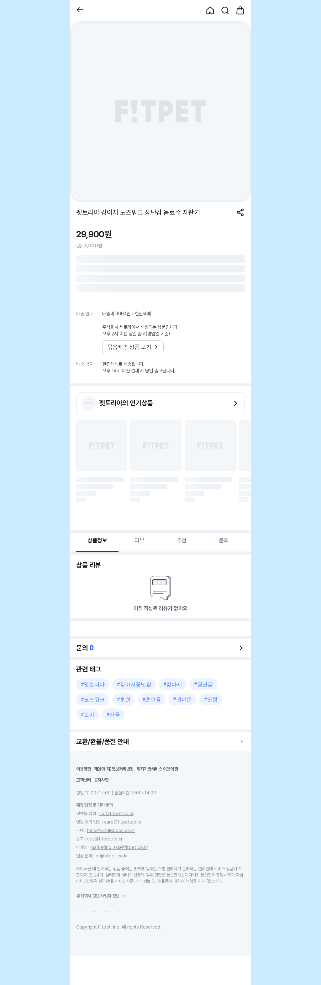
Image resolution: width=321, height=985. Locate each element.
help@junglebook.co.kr (111, 830)
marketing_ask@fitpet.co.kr (119, 847)
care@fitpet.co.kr (122, 821)
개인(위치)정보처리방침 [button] (114, 769)
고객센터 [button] (83, 779)
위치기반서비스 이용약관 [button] (157, 769)
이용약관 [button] (83, 769)
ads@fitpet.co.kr (105, 838)
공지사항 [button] (101, 779)
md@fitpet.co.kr (116, 813)
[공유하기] (240, 212)
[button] (80, 10)
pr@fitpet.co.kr (112, 855)
